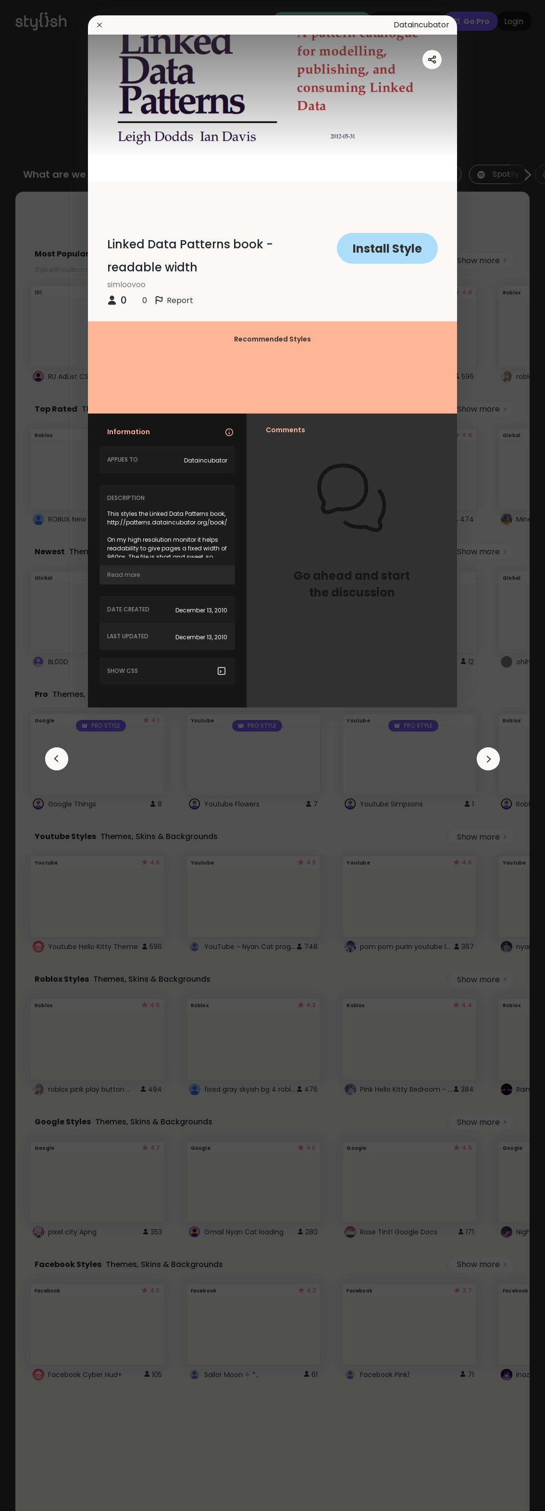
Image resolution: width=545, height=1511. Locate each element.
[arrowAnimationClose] (57, 759)
